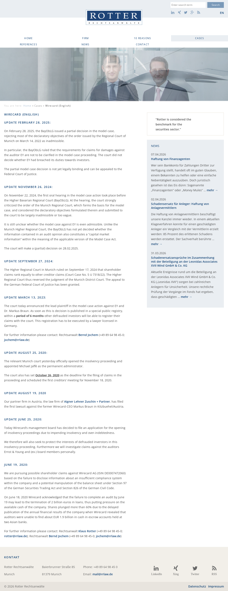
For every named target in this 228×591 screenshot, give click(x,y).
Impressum (216, 586)
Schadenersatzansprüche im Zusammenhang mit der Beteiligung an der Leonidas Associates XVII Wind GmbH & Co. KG (184, 261)
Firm (85, 38)
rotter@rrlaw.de (15, 536)
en (222, 13)
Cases (199, 38)
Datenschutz (197, 586)
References (28, 44)
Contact (142, 44)
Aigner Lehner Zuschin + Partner (87, 401)
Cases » (52, 105)
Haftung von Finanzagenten (170, 159)
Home (28, 38)
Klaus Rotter (87, 531)
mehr (210, 190)
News (86, 44)
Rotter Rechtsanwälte (114, 17)
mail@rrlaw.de (102, 574)
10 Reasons (142, 38)
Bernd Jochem (88, 335)
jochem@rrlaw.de (16, 340)
